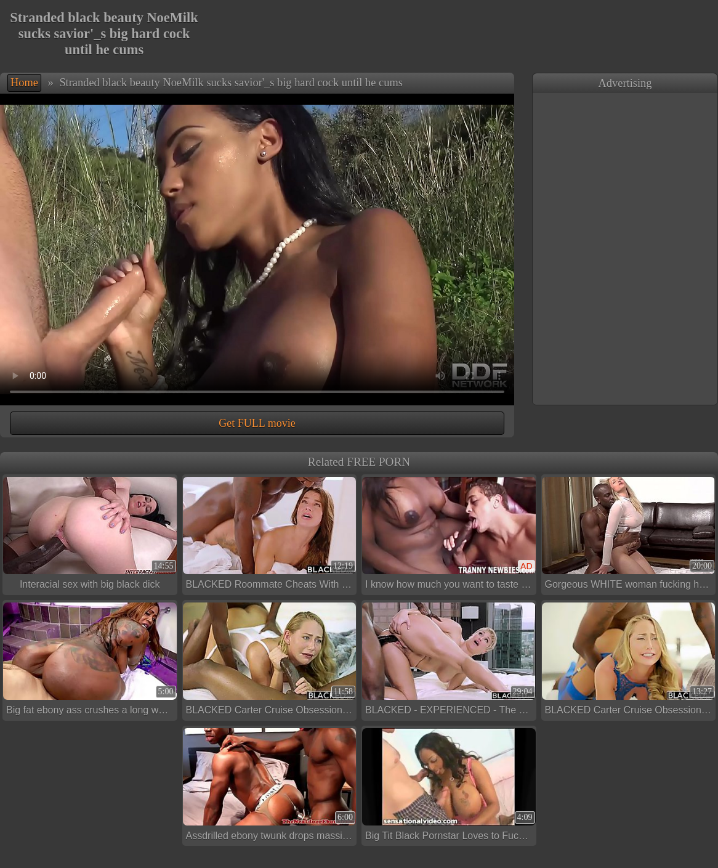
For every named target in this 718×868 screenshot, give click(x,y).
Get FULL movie (257, 423)
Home (24, 82)
